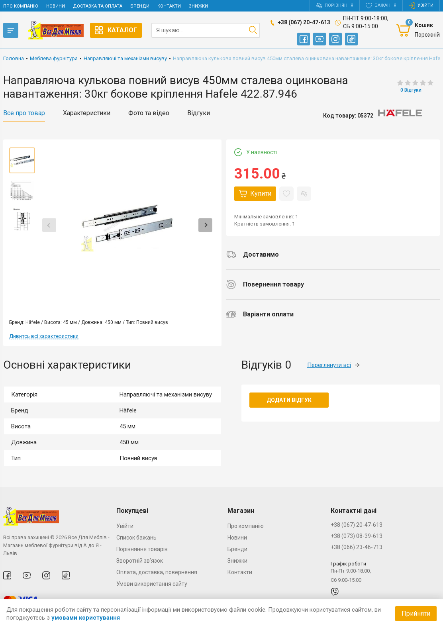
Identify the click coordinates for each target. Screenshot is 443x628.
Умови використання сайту (151, 584)
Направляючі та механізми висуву (166, 394)
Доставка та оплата (97, 6)
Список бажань (136, 537)
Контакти (169, 6)
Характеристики (86, 113)
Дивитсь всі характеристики (43, 336)
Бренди (139, 6)
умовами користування (85, 617)
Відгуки (198, 113)
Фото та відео (148, 113)
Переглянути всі (333, 365)
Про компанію (20, 6)
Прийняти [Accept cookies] (416, 613)
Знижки (198, 6)
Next (205, 225)
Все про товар (24, 113)
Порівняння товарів (142, 549)
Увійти (124, 526)
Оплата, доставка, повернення (156, 572)
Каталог (116, 30)
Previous (49, 225)
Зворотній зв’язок (139, 560)
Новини (55, 6)
